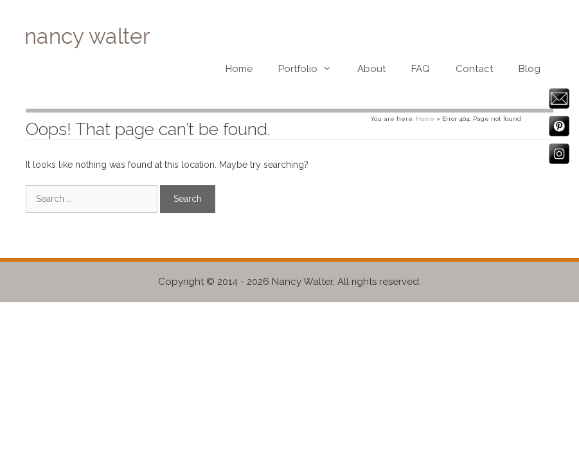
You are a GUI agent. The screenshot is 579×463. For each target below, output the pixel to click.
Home (239, 69)
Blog (529, 69)
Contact (474, 69)
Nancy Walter (302, 281)
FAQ (420, 69)
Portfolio (311, 69)
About (371, 69)
